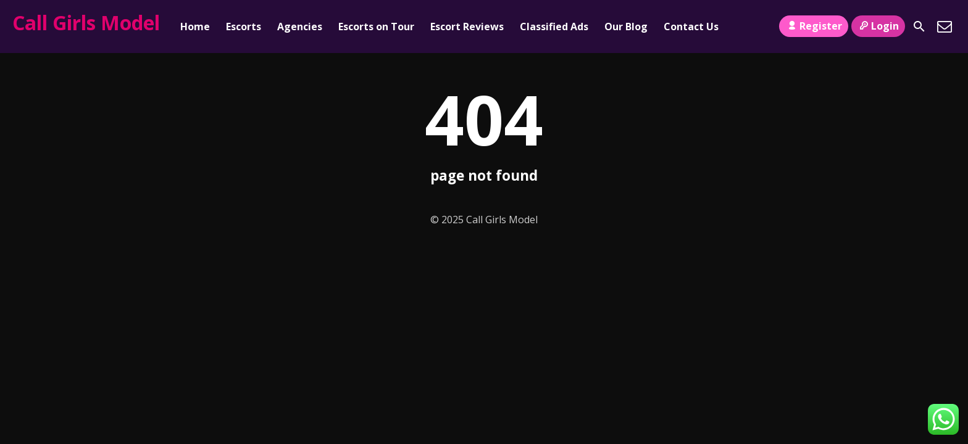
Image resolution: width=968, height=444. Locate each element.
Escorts (243, 26)
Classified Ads (554, 26)
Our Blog (626, 26)
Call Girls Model (86, 22)
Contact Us (691, 26)
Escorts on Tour (376, 26)
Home (195, 26)
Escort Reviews (467, 26)
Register (813, 26)
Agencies (299, 26)
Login (878, 26)
